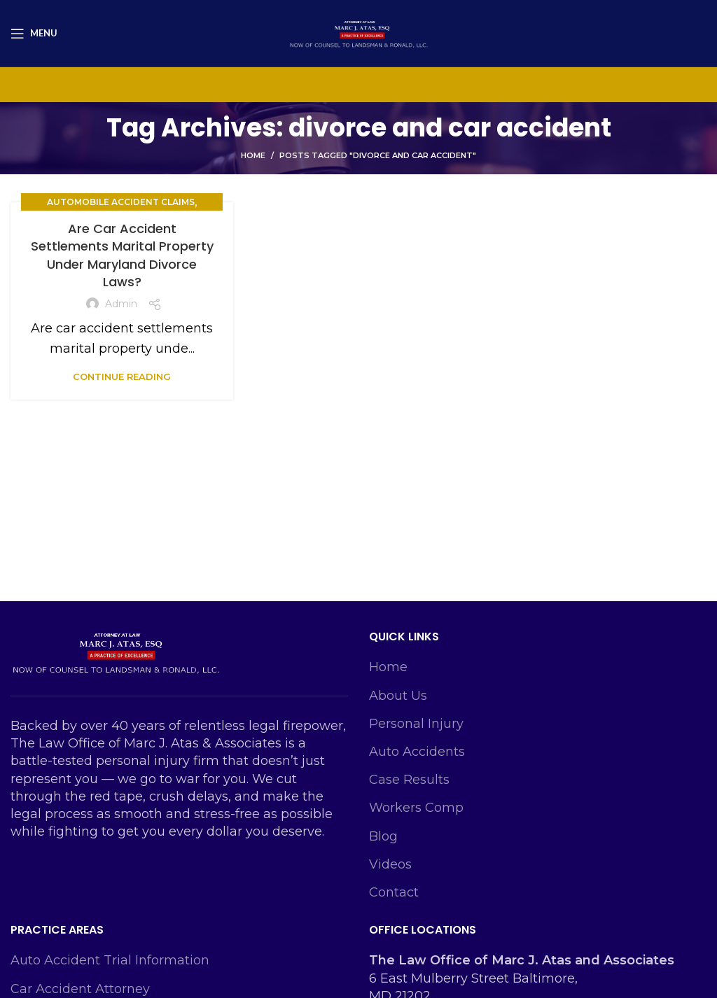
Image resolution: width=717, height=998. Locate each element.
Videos (390, 864)
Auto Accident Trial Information (110, 960)
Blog (383, 836)
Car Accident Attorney (80, 989)
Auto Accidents (417, 751)
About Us (398, 695)
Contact (394, 892)
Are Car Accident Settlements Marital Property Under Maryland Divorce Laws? (122, 255)
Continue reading (122, 376)
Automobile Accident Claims (121, 202)
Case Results (409, 779)
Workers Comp (416, 807)
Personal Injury (416, 723)
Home (253, 155)
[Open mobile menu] (34, 34)
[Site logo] (358, 32)
